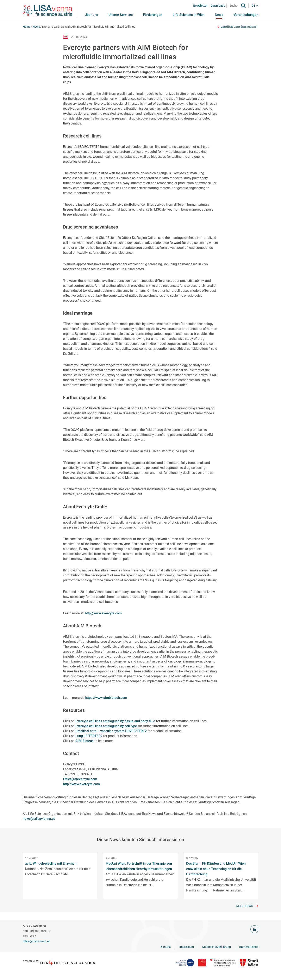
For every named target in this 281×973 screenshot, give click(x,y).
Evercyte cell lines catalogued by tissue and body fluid (115, 721)
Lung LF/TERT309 (88, 736)
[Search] (235, 6)
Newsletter (200, 5)
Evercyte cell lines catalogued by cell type (106, 726)
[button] (120, 15)
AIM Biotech (84, 741)
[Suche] (243, 5)
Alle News (247, 906)
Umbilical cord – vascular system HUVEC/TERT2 (111, 731)
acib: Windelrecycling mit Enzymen (50, 863)
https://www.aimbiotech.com (106, 698)
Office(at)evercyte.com (80, 779)
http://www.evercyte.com (103, 613)
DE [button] (253, 5)
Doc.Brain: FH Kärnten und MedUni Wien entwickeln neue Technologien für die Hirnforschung (216, 869)
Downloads (218, 5)
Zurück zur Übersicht (237, 27)
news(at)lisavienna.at (39, 819)
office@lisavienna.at (36, 941)
